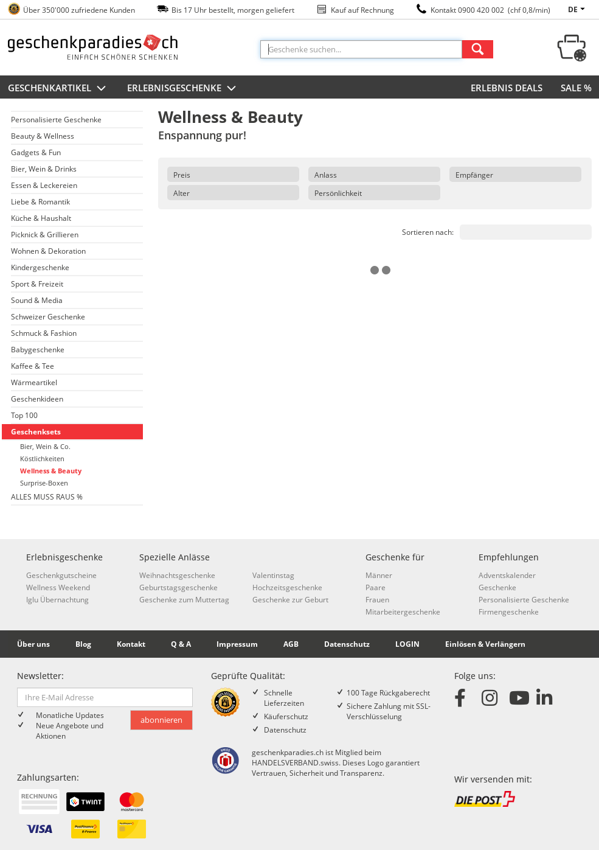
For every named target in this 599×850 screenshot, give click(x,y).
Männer (378, 575)
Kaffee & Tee (32, 366)
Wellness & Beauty (50, 470)
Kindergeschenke (40, 267)
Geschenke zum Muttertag (184, 599)
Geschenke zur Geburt (290, 599)
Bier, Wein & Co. (45, 446)
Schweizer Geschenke (48, 317)
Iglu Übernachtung (57, 599)
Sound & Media (37, 300)
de (578, 9)
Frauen (377, 599)
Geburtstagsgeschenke (178, 587)
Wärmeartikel (34, 382)
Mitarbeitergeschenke (402, 612)
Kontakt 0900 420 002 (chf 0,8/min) (490, 10)
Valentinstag (273, 575)
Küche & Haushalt (41, 218)
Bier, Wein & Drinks (44, 169)
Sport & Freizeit (37, 284)
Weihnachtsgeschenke (177, 575)
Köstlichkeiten (42, 458)
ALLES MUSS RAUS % (47, 497)
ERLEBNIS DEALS (506, 88)
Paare (375, 587)
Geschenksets (36, 432)
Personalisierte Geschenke (56, 119)
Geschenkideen (37, 399)
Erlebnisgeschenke (183, 89)
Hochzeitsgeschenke (287, 587)
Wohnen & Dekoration (48, 251)
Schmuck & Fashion (44, 333)
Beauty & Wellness (42, 136)
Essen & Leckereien (44, 185)
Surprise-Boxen (44, 482)
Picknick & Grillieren (44, 234)
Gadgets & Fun (36, 152)
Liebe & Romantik (40, 202)
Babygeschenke (37, 349)
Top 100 (24, 415)
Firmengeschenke (509, 612)
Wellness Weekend (58, 587)
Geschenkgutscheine (61, 575)
